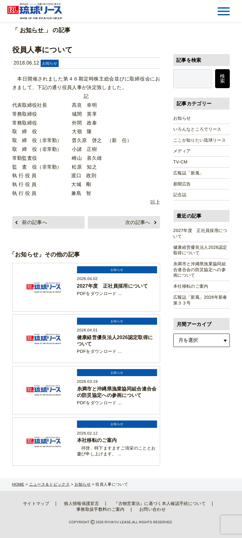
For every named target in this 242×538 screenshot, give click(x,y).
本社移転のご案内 (190, 286)
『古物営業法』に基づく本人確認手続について (160, 503)
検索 (222, 78)
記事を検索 (188, 60)
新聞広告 (182, 183)
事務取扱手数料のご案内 (100, 509)
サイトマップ (36, 503)
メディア (182, 150)
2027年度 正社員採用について (200, 233)
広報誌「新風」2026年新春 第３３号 (201, 300)
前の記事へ (34, 222)
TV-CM (180, 161)
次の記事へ (137, 222)
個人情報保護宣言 (81, 503)
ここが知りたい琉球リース (199, 140)
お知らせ (32, 30)
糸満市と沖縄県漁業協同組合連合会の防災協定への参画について (199, 269)
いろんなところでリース (197, 129)
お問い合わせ (152, 509)
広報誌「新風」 (188, 172)
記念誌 (179, 194)
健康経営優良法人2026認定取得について (200, 250)
